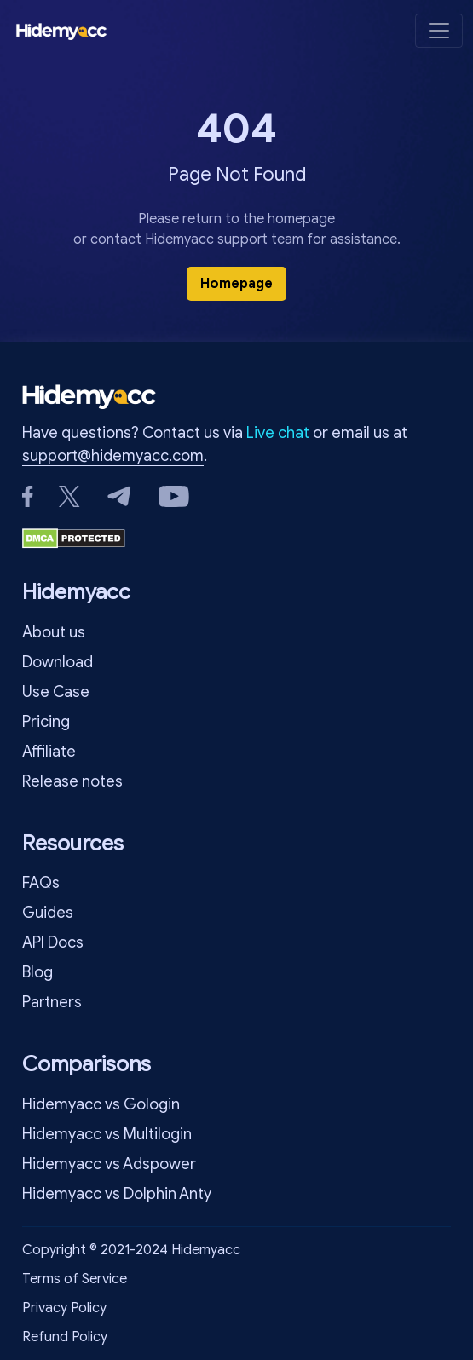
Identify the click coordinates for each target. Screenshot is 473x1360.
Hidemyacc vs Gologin (101, 1104)
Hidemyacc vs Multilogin (107, 1134)
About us (53, 632)
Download (57, 662)
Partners (52, 1002)
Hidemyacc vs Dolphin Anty (116, 1193)
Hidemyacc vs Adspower (109, 1164)
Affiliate (49, 751)
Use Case (55, 692)
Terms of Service (74, 1279)
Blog (37, 972)
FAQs (41, 882)
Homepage (236, 283)
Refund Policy (64, 1337)
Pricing (46, 721)
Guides (47, 912)
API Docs (53, 942)
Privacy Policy (64, 1308)
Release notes (72, 781)
